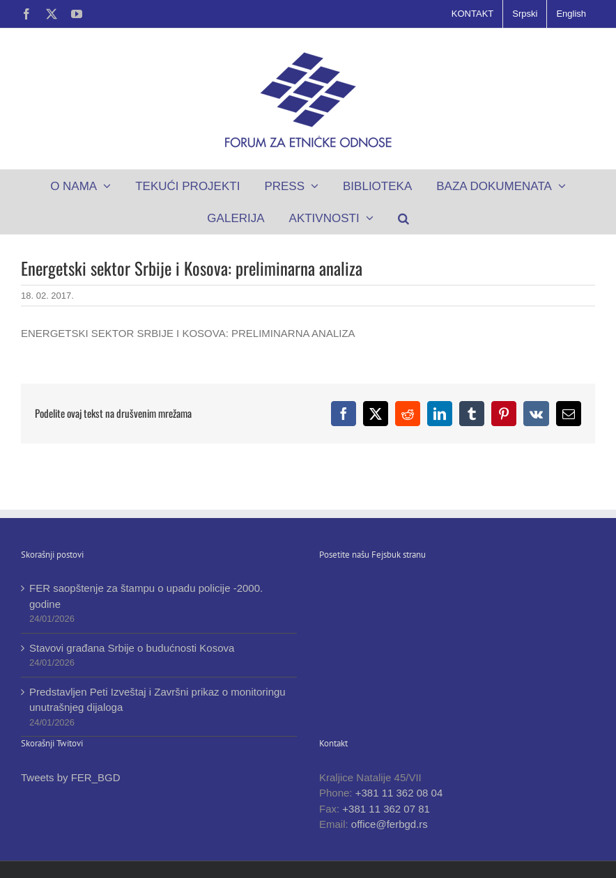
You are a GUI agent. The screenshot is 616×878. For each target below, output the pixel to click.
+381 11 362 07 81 (386, 809)
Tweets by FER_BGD (71, 777)
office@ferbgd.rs (389, 824)
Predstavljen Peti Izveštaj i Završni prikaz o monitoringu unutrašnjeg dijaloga (157, 700)
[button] (403, 218)
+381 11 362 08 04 (399, 793)
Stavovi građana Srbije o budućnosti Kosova (131, 648)
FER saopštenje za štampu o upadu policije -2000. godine (146, 596)
